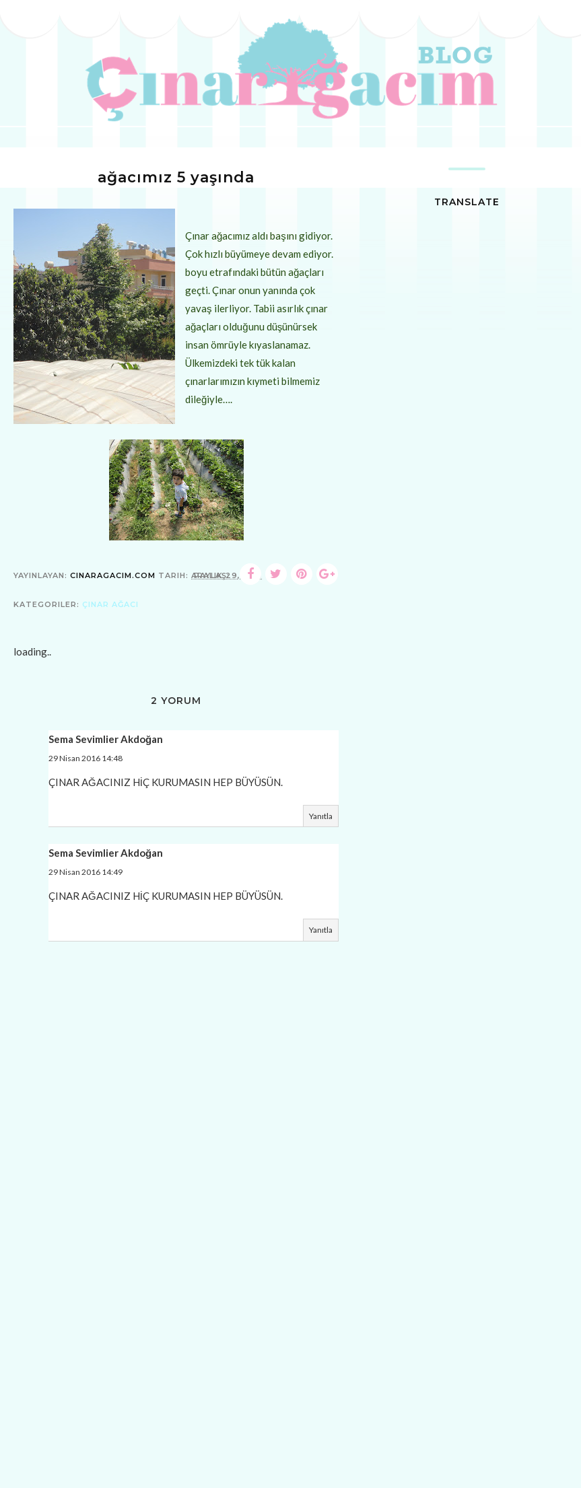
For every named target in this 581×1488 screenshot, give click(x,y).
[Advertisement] (176, 1390)
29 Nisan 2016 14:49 (85, 872)
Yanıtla (321, 816)
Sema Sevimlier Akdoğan (105, 739)
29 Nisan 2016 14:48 (85, 758)
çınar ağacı (110, 604)
